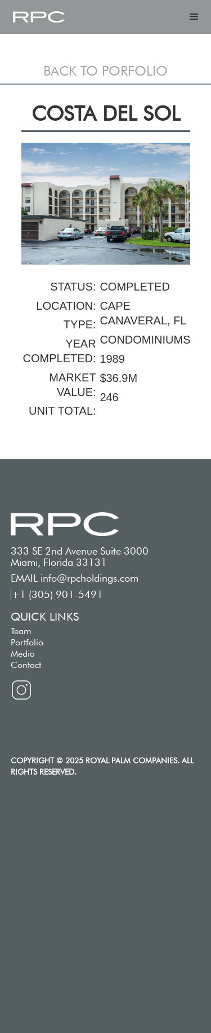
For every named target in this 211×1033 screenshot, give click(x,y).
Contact (26, 665)
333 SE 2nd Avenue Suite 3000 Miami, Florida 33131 (80, 557)
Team (21, 631)
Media (23, 653)
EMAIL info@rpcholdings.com (74, 578)
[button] (194, 17)
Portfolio (27, 642)
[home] (39, 17)
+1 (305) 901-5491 (57, 594)
